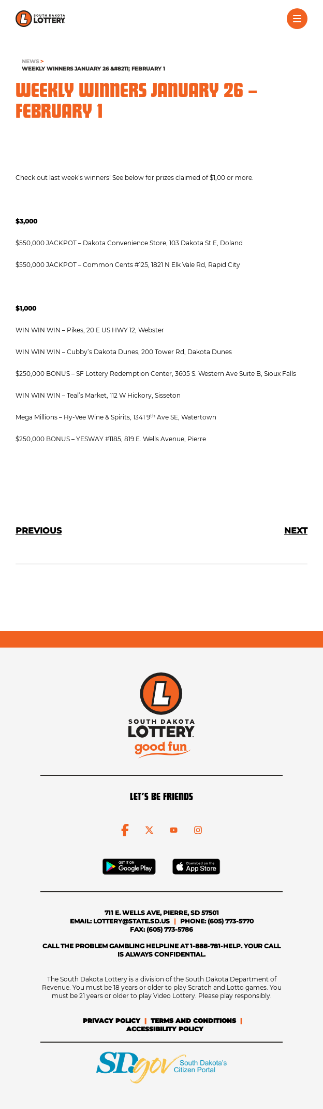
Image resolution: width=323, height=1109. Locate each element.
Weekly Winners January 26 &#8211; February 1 (93, 68)
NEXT (295, 531)
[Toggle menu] (297, 18)
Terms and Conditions (193, 1020)
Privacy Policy (111, 1020)
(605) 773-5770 (231, 921)
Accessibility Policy (164, 1029)
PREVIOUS (39, 531)
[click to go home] (40, 18)
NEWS (30, 61)
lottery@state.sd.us (131, 921)
